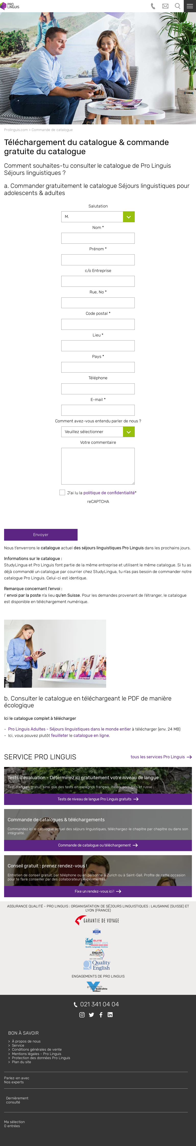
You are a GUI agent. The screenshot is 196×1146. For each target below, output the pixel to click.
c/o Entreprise (98, 270)
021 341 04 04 (99, 1004)
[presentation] (98, 515)
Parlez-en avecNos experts (16, 1080)
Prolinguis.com (16, 130)
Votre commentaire (98, 442)
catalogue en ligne (91, 735)
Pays (98, 356)
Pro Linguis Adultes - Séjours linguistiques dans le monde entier (69, 729)
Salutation (98, 206)
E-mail (98, 399)
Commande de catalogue (52, 130)
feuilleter (59, 735)
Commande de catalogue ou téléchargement (94, 845)
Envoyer (40, 534)
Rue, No (98, 292)
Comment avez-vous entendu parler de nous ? (98, 421)
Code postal (98, 313)
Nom (98, 227)
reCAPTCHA (98, 501)
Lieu (98, 335)
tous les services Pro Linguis (158, 756)
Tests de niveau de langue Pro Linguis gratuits (94, 799)
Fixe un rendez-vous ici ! (94, 891)
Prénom (98, 248)
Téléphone (98, 377)
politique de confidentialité (109, 492)
